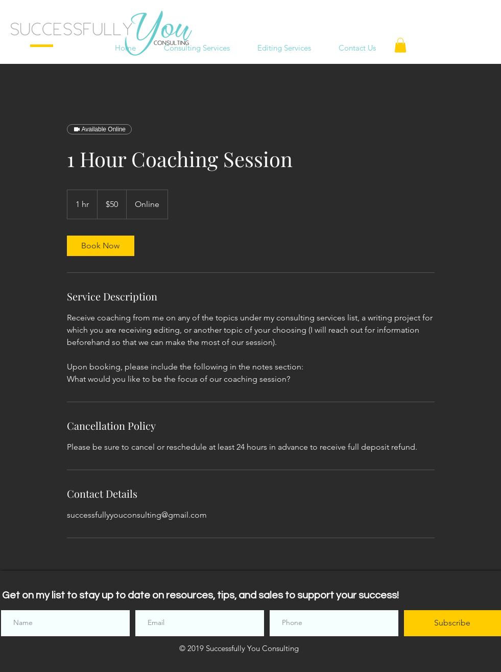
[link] (100, 246)
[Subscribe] (452, 623)
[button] (400, 45)
